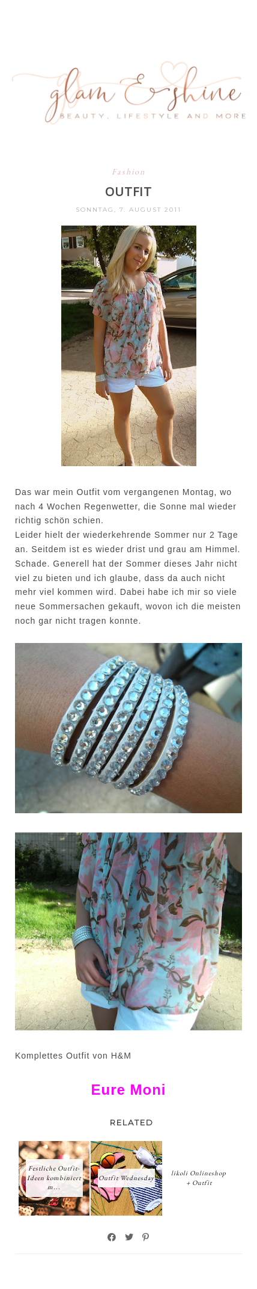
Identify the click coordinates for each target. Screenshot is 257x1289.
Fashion (128, 171)
